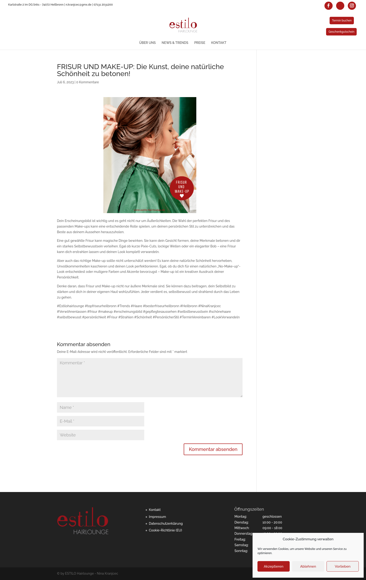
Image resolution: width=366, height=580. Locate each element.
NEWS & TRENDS (175, 43)
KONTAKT (218, 43)
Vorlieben (342, 566)
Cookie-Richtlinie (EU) (165, 530)
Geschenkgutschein (341, 31)
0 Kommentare (87, 82)
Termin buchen (342, 20)
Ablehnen (308, 566)
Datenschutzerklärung (166, 523)
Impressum (157, 517)
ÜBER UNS (147, 43)
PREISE (199, 43)
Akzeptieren (273, 566)
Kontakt (155, 510)
